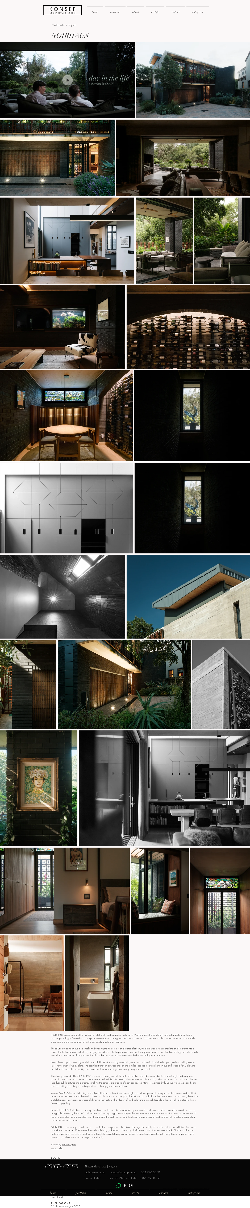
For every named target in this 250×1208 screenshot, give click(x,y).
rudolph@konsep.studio (123, 1172)
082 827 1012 (150, 1178)
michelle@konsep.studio (123, 1178)
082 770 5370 (150, 1172)
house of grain (69, 1144)
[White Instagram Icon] (131, 1185)
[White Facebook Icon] (125, 1185)
